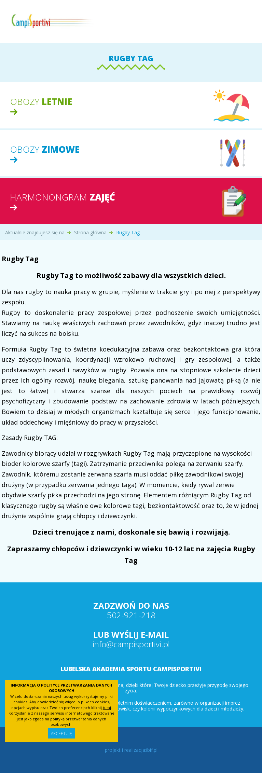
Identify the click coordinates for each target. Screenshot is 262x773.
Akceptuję (61, 733)
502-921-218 (131, 615)
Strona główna (90, 232)
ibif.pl (151, 750)
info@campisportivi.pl (131, 644)
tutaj (107, 707)
